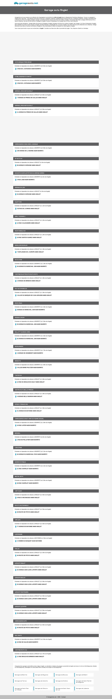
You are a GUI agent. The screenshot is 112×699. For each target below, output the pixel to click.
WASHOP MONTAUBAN (21, 592)
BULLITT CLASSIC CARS (22, 332)
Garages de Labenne (82, 688)
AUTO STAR (18, 259)
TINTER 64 (18, 375)
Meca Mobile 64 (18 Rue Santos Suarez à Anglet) (27, 24)
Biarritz (80, 28)
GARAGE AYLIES (20, 187)
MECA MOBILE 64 (20, 231)
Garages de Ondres (62, 681)
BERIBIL (17, 433)
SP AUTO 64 (18, 158)
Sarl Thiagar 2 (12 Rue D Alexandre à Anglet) (85, 23)
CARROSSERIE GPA (21, 621)
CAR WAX (18, 520)
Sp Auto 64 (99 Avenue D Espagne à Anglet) (35, 21)
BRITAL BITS (19, 476)
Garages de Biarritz (21, 674)
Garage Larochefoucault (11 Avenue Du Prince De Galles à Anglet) (52, 19)
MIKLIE (17, 548)
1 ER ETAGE (18, 447)
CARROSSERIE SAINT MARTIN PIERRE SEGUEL (29, 418)
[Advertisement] (56, 45)
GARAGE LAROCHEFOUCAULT (24, 91)
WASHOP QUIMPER (20, 606)
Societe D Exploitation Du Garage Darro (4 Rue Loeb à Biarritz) (62, 21)
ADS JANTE (18, 635)
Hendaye (86, 28)
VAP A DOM (18, 491)
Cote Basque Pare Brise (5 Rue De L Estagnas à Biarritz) (41, 18)
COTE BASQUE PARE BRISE (23, 62)
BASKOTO (18, 361)
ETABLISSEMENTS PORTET (23, 76)
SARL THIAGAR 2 (20, 216)
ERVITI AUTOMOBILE (21, 505)
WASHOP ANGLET (20, 563)
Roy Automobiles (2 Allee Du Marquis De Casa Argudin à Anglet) (59, 26)
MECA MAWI (18, 303)
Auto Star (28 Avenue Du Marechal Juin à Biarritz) (79, 24)
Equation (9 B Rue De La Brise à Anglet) (63, 23)
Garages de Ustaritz (41, 681)
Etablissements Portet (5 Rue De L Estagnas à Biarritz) (69, 18)
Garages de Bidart (81, 674)
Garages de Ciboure (41, 688)
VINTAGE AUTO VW (21, 650)
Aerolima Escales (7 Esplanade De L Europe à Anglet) (53, 24)
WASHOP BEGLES (20, 577)
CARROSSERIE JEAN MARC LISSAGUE (26, 144)
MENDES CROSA (19, 317)
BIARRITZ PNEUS (20, 462)
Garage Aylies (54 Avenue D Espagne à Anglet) (40, 23)
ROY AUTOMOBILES (21, 288)
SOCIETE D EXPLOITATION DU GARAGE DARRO (29, 173)
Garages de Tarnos (21, 681)
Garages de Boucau (62, 674)
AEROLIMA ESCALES (21, 245)
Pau (72, 28)
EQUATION (18, 202)
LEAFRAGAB (18, 534)
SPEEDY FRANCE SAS (21, 404)
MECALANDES (19, 346)
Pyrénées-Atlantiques (77, 17)
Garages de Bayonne (41, 674)
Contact (63, 697)
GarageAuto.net (19, 17)
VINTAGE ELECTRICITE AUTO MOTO (26, 274)
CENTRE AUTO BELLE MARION (24, 389)
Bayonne (75, 28)
